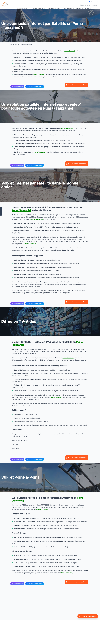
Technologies (69, 8)
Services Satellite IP (24, 8)
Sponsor (94, 5)
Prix (96, 8)
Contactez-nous (85, 5)
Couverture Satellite (39, 8)
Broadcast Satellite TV (55, 8)
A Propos (89, 8)
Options (79, 8)
